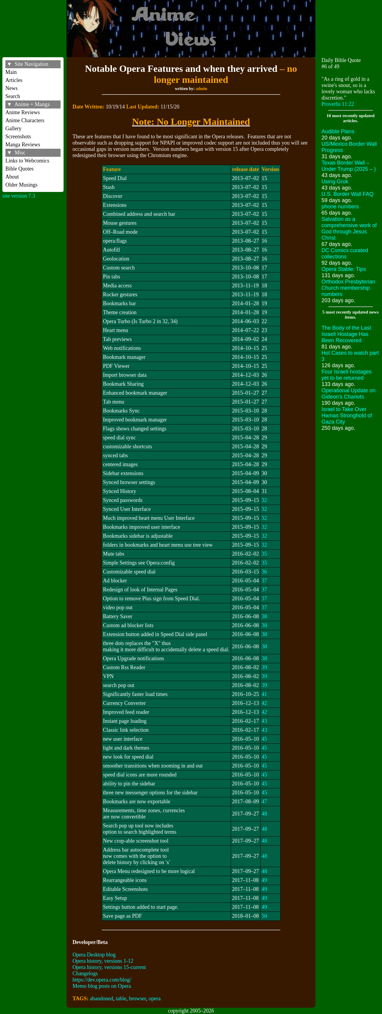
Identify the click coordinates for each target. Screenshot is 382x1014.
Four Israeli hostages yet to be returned (346, 375)
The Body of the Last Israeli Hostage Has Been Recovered (346, 334)
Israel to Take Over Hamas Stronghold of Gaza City (346, 415)
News (11, 88)
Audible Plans (337, 131)
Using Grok (334, 181)
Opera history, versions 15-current (109, 967)
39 (264, 667)
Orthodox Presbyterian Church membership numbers (348, 288)
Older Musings (21, 185)
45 (264, 739)
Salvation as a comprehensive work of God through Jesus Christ (349, 228)
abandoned (101, 998)
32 (264, 500)
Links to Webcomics (27, 161)
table (121, 998)
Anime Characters (24, 120)
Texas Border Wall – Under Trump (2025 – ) (348, 166)
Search (12, 96)
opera (155, 998)
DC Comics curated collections (344, 253)
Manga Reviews (22, 145)
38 (264, 616)
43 (264, 721)
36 (264, 572)
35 (264, 554)
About (12, 177)
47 (264, 801)
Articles (13, 80)
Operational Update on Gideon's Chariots (348, 393)
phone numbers (340, 207)
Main (11, 72)
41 (264, 694)
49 (264, 880)
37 (264, 581)
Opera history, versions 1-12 (103, 961)
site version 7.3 (18, 196)
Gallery (13, 128)
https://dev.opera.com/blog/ (102, 980)
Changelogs (85, 973)
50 (264, 916)
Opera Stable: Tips (343, 269)
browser (137, 998)
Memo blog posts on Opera (102, 986)
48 (264, 814)
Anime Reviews (22, 112)
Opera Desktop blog (94, 955)
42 (264, 703)
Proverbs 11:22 (337, 104)
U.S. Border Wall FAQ (347, 194)
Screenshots (18, 136)
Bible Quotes (19, 169)
